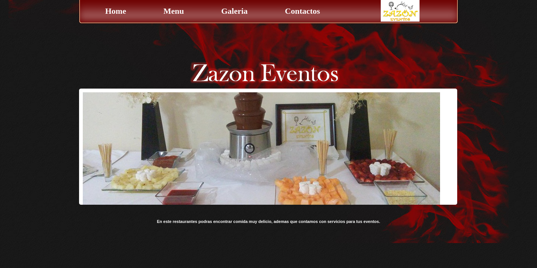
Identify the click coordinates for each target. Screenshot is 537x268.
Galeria (234, 11)
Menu (173, 11)
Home (115, 11)
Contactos (302, 11)
